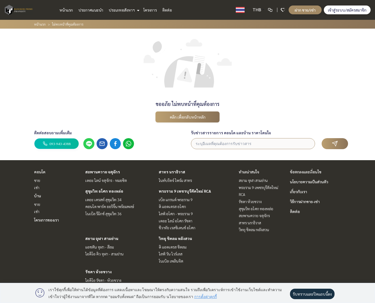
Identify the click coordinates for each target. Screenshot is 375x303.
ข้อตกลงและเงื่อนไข (305, 171)
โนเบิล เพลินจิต (171, 260)
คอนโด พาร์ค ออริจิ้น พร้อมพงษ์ (109, 206)
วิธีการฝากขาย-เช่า (305, 201)
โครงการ (150, 9)
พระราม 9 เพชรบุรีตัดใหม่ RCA (185, 191)
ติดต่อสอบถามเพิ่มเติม (53, 132)
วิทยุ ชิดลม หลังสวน (175, 238)
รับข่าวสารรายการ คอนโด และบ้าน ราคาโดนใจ (231, 132)
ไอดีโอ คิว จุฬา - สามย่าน (104, 253)
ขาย (37, 180)
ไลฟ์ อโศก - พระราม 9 (176, 213)
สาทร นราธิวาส (172, 171)
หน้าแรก (66, 9)
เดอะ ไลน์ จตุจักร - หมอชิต (106, 180)
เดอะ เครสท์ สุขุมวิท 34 (103, 199)
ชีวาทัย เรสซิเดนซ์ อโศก (177, 227)
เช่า (36, 187)
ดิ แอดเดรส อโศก (172, 206)
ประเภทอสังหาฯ (123, 9)
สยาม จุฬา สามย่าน (101, 238)
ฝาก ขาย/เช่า (305, 9)
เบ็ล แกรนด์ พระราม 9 (176, 199)
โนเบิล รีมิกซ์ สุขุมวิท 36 (103, 213)
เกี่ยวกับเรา (298, 191)
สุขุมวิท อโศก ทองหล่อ (104, 191)
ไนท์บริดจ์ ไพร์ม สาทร (175, 180)
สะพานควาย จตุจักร (102, 171)
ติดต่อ (167, 9)
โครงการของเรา (46, 219)
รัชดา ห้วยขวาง (98, 271)
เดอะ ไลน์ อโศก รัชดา (175, 220)
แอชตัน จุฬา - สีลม (99, 246)
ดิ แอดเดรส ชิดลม (173, 246)
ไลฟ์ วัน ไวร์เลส (170, 253)
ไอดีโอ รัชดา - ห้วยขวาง (103, 280)
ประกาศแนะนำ (90, 9)
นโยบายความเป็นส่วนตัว (309, 181)
